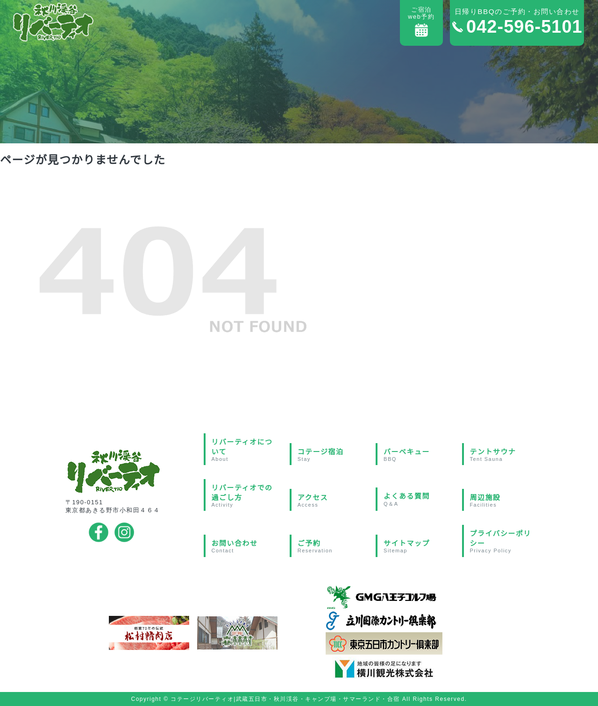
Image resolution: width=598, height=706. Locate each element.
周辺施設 (504, 501)
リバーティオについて (245, 450)
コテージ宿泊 (332, 455)
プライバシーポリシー (504, 541)
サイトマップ (418, 546)
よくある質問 (418, 500)
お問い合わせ (245, 546)
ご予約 (332, 546)
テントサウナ (504, 455)
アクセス (332, 501)
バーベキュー (418, 455)
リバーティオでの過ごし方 (245, 496)
